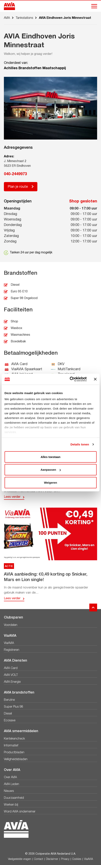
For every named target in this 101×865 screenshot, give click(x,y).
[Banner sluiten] (95, 379)
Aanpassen (50, 469)
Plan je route (18, 187)
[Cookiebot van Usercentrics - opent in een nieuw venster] (70, 379)
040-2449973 (15, 174)
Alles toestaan (51, 456)
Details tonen (79, 444)
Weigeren (50, 482)
